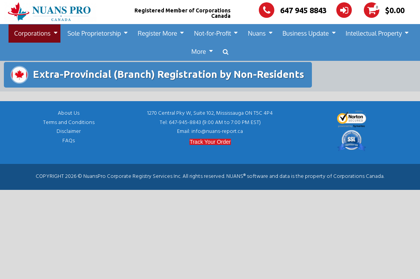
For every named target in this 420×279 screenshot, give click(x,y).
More (198, 51)
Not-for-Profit (212, 33)
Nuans (257, 33)
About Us (68, 113)
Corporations (32, 33)
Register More (157, 33)
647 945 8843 (293, 10)
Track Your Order (210, 142)
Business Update (305, 33)
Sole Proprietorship (94, 33)
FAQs (68, 140)
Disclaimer (69, 131)
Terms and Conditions (69, 122)
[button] (225, 52)
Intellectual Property (374, 33)
